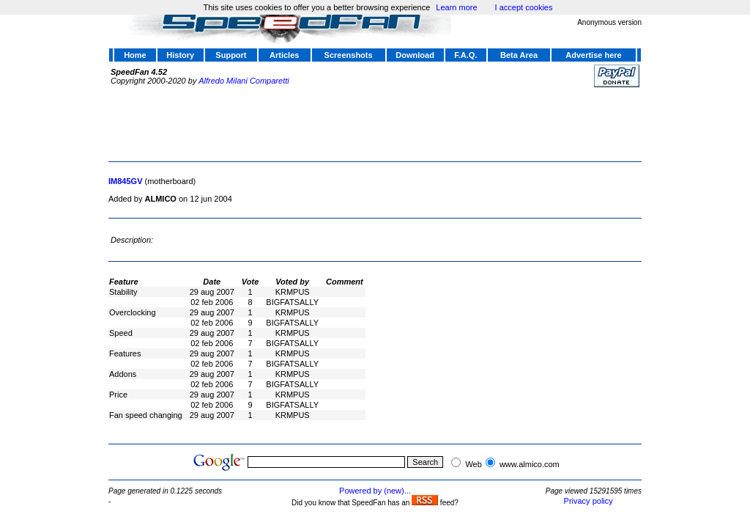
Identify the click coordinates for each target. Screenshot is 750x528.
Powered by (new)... (375, 490)
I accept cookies (524, 7)
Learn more (456, 7)
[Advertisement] (375, 122)
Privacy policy (588, 500)
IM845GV (125, 181)
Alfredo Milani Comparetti (243, 80)
